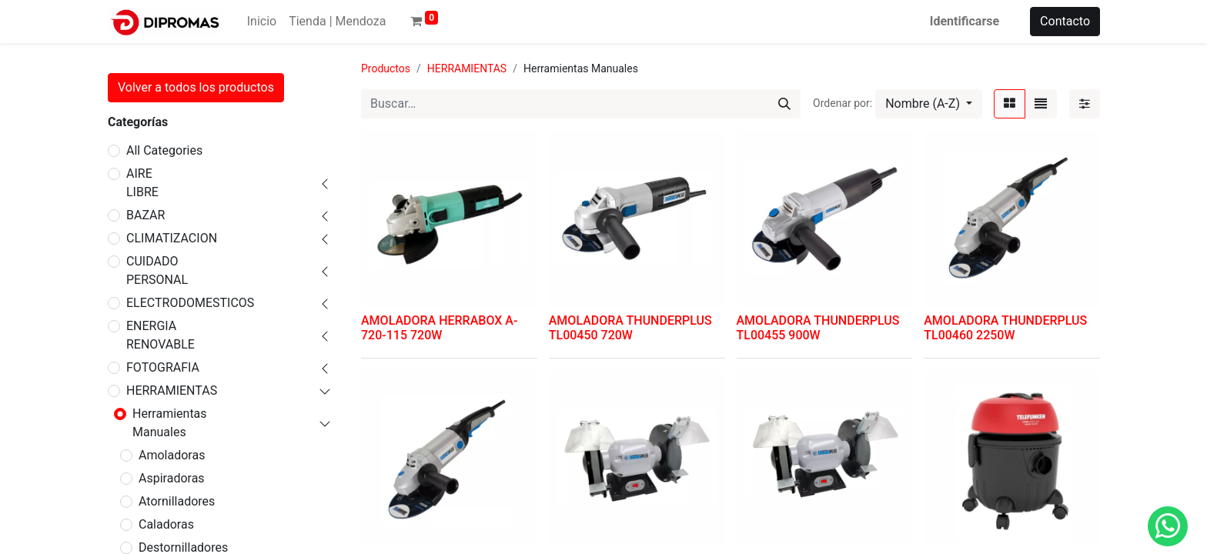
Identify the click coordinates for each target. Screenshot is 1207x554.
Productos (385, 68)
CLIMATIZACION (171, 238)
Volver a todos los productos (196, 87)
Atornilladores (177, 501)
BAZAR (145, 215)
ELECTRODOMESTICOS (190, 302)
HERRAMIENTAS (171, 390)
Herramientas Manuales (169, 422)
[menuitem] (262, 21)
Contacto (1065, 21)
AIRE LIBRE (142, 182)
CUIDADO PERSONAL (157, 270)
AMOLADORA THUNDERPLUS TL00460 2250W (1005, 327)
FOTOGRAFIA (162, 367)
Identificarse (964, 21)
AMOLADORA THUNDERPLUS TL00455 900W (818, 327)
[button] (928, 103)
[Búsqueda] (784, 103)
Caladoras (166, 524)
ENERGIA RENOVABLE (160, 335)
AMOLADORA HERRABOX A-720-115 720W (439, 327)
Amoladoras (172, 455)
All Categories (164, 150)
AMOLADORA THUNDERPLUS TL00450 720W (630, 327)
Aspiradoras (172, 478)
